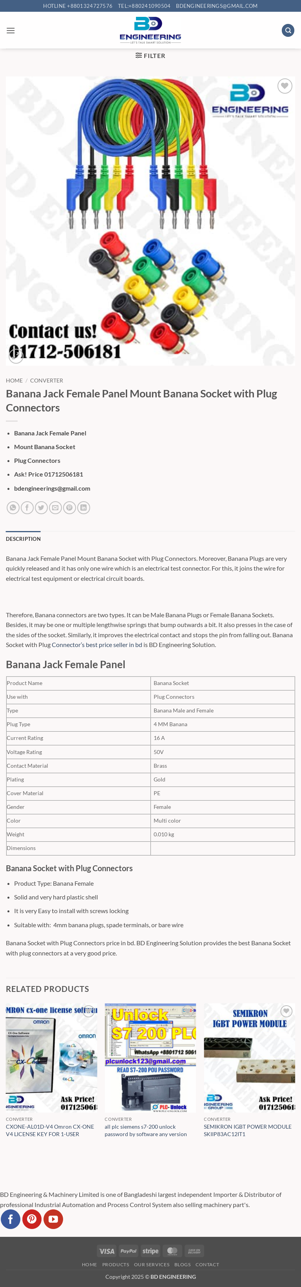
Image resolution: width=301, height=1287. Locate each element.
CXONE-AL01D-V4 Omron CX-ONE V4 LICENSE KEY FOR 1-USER (50, 1130)
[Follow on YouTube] (53, 1219)
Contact (207, 1264)
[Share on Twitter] (41, 507)
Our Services (151, 1264)
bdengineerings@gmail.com (216, 6)
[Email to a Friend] (55, 507)
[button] (10, 30)
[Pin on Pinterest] (69, 507)
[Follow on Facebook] (10, 1219)
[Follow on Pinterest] (32, 1219)
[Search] (288, 30)
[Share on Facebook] (27, 507)
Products (115, 1264)
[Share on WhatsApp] (13, 507)
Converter (46, 380)
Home (14, 380)
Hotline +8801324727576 (77, 6)
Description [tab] (23, 539)
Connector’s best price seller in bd (97, 644)
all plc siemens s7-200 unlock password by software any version (146, 1130)
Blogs (182, 1264)
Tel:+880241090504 (144, 6)
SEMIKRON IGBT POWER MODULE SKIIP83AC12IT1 (248, 1130)
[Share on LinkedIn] (83, 507)
